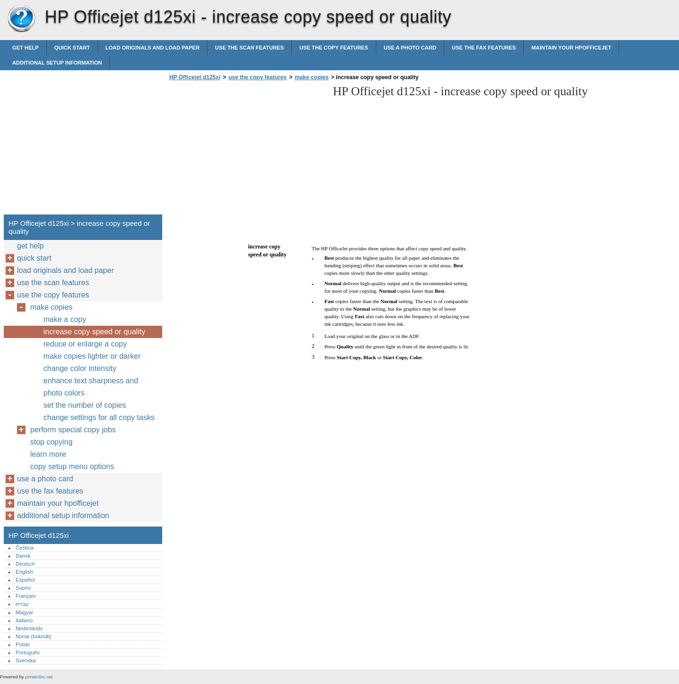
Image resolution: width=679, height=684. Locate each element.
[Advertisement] (246, 150)
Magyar (24, 612)
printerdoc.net (39, 676)
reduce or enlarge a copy (85, 344)
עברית (22, 604)
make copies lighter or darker (92, 356)
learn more (48, 454)
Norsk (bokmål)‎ (33, 636)
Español (25, 580)
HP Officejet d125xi (21, 19)
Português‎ (28, 652)
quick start (72, 47)
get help (25, 47)
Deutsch (25, 564)
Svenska (26, 660)
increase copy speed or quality (94, 332)
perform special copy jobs (73, 430)
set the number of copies (84, 405)
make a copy (64, 319)
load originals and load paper (153, 47)
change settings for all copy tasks (99, 417)
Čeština (24, 548)
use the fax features (484, 47)
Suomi (23, 588)
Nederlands (29, 628)
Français (26, 596)
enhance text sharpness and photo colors (90, 387)
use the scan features (249, 47)
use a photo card (410, 47)
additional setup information (57, 63)
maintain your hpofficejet (571, 47)
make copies (312, 77)
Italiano (24, 620)
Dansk (23, 556)
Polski (23, 644)
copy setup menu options (72, 466)
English (24, 572)
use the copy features (333, 47)
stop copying (51, 442)
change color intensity (79, 368)
